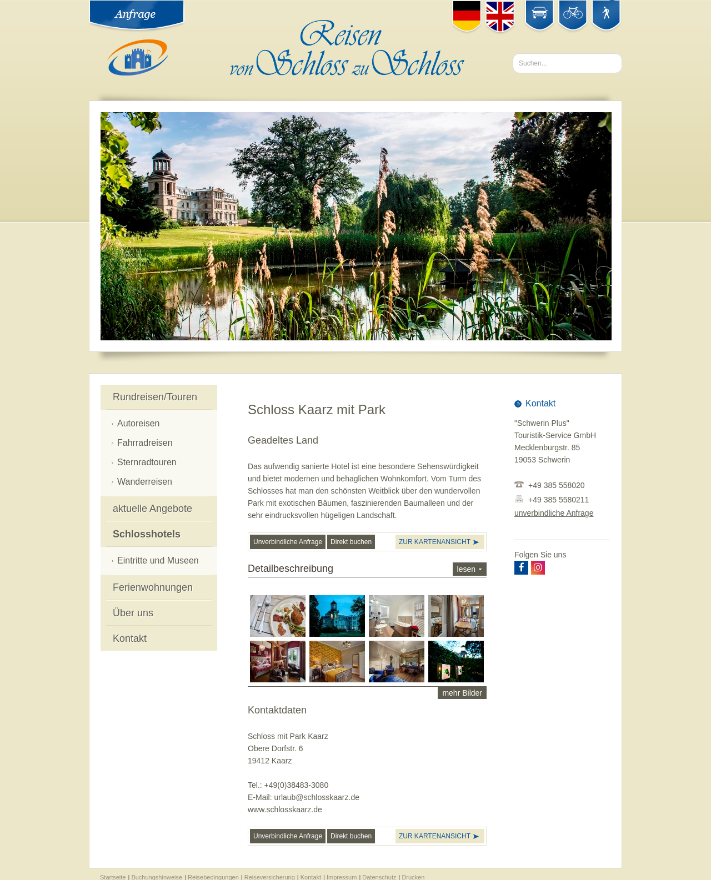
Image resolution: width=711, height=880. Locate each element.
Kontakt (130, 637)
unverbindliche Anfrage (553, 512)
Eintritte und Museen (158, 560)
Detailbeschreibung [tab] (367, 568)
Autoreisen (138, 423)
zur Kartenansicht (434, 541)
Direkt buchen (351, 541)
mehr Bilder (462, 692)
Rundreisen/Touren (155, 396)
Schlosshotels (147, 533)
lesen (466, 568)
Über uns (133, 612)
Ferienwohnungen (153, 586)
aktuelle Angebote (152, 508)
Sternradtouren (147, 461)
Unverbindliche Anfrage (287, 541)
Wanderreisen (144, 481)
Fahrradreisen (145, 442)
